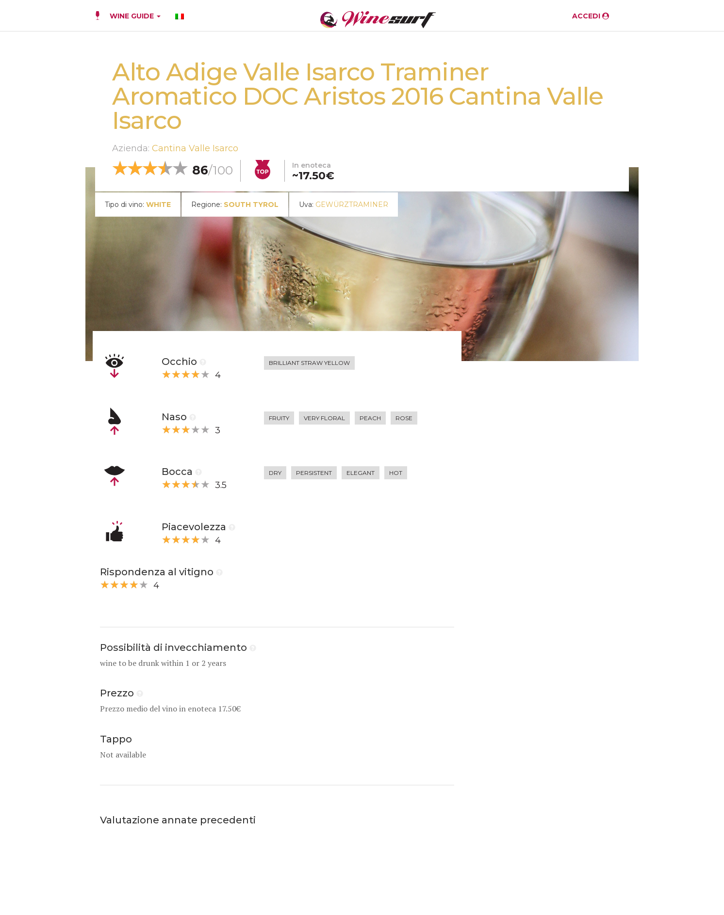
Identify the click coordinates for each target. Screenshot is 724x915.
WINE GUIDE (135, 16)
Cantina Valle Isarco (195, 148)
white (158, 204)
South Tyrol (251, 204)
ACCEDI (590, 16)
